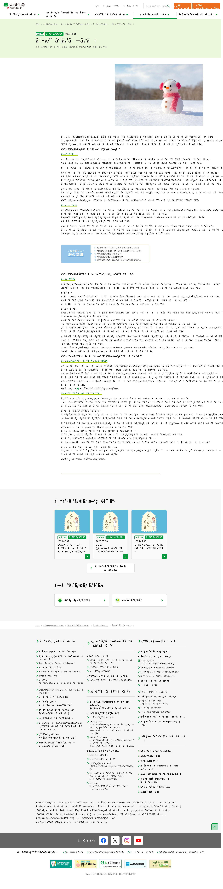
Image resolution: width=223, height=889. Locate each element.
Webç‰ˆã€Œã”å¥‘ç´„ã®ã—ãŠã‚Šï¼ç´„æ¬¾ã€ (55, 757)
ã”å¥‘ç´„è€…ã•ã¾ (24, 14)
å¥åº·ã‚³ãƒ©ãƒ (100, 36)
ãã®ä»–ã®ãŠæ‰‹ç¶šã (54, 709)
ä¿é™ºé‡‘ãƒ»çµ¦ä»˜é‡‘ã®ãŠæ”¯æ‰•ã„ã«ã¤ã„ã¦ (59, 670)
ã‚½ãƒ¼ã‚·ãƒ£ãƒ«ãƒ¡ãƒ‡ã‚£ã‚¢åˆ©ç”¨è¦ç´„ (57, 830)
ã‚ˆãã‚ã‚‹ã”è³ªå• (108, 5)
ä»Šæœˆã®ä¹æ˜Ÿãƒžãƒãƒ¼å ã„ (161, 729)
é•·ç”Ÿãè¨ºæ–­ (147, 699)
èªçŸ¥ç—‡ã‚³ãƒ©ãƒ (149, 720)
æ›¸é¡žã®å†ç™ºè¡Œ (48, 680)
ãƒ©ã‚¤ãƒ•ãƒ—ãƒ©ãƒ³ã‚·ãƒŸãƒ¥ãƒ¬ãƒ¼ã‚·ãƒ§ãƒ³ (156, 674)
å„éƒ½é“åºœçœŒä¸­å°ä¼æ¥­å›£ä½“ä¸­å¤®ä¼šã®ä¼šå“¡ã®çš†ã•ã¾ (109, 718)
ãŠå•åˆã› (132, 5)
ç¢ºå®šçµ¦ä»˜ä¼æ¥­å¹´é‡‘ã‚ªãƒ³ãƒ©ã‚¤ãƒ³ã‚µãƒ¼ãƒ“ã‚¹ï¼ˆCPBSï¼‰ (110, 778)
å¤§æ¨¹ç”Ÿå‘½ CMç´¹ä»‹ (153, 799)
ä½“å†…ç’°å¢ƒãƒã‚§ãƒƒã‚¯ (153, 704)
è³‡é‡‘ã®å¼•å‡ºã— (48, 688)
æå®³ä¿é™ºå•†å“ (99, 683)
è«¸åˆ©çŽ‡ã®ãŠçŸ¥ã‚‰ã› (54, 730)
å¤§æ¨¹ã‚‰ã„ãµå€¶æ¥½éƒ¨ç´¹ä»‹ (158, 735)
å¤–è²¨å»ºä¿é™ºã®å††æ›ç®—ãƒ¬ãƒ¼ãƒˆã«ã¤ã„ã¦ (56, 724)
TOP (38, 36)
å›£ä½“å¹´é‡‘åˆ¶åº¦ (98, 767)
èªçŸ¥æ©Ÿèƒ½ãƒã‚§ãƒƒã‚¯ (154, 724)
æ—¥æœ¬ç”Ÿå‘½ (73, 864)
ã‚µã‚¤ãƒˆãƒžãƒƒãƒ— (46, 814)
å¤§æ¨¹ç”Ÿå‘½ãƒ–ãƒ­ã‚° (78, 36)
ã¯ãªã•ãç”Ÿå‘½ (140, 864)
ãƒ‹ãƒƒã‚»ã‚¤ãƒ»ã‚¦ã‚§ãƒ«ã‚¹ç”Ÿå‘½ (105, 864)
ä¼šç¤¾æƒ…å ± (148, 768)
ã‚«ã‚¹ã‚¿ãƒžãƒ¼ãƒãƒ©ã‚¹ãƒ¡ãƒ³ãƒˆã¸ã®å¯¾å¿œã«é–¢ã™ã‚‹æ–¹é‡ (72, 834)
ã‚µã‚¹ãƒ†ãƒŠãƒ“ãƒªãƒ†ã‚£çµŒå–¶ (159, 786)
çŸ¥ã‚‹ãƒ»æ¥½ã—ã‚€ (155, 14)
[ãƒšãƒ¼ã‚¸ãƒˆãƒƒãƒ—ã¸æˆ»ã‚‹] (214, 839)
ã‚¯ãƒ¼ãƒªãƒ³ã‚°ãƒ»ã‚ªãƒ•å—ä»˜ (98, 830)
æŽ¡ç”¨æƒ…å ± (148, 804)
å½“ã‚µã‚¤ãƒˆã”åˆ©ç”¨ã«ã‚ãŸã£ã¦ (159, 818)
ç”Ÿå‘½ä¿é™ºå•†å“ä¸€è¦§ (102, 679)
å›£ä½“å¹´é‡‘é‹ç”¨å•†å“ (102, 771)
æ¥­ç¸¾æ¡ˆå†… (147, 773)
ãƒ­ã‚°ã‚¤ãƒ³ (181, 6)
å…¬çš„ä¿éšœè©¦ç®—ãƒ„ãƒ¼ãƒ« (155, 680)
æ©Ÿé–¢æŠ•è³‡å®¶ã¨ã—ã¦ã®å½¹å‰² (155, 793)
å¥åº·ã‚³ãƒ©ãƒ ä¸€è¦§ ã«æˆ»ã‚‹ (108, 580)
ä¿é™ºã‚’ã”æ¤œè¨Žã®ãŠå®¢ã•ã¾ (68, 14)
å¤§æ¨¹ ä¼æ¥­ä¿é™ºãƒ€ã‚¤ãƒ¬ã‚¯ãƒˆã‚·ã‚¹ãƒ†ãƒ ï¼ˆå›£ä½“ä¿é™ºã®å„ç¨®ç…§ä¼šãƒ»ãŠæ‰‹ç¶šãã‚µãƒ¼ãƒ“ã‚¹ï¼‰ (110, 754)
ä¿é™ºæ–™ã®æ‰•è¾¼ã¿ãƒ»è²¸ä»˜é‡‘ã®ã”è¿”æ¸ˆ (59, 695)
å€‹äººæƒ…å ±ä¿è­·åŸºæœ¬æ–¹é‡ (77, 814)
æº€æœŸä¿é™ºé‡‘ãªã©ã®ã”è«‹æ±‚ (58, 684)
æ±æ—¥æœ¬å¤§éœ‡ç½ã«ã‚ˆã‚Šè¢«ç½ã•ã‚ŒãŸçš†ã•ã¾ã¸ (130, 826)
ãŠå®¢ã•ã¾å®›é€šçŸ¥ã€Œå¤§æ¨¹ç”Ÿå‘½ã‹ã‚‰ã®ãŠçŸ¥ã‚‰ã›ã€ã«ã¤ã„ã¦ (59, 739)
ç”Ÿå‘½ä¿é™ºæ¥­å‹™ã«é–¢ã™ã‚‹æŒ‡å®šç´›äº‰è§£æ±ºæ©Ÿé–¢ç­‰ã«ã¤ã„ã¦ (78, 822)
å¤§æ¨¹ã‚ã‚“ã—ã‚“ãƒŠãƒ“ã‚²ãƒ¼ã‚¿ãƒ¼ (109, 692)
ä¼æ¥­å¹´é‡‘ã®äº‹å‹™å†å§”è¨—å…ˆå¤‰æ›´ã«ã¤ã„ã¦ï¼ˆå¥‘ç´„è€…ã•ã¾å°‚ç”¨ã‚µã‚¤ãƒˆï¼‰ (109, 788)
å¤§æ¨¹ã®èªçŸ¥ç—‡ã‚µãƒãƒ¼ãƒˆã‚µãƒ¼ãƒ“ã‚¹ (153, 715)
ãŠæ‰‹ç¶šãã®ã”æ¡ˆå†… (56, 664)
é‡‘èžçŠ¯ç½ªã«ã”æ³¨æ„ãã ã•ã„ (147, 822)
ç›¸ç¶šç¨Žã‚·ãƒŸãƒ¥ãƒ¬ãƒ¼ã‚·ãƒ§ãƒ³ (158, 684)
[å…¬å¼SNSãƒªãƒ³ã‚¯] (103, 853)
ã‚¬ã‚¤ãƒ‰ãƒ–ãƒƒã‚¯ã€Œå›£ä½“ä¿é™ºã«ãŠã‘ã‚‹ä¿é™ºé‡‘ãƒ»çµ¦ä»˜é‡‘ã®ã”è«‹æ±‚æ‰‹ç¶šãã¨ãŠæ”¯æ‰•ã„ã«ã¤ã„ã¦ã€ (110, 740)
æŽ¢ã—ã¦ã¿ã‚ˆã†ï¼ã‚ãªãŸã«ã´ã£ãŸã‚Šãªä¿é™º (110, 674)
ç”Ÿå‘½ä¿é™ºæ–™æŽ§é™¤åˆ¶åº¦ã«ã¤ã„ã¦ (56, 748)
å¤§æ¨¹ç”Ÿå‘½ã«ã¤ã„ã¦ (198, 14)
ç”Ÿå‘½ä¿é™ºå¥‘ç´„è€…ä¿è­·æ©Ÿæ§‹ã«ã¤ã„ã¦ (63, 826)
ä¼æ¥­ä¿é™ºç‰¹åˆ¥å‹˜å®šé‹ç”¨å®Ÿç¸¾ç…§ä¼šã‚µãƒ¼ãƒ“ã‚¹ (107, 798)
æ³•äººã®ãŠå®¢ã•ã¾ (111, 14)
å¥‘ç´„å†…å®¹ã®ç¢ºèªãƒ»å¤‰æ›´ (55, 675)
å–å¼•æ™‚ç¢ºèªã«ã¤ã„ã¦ (52, 818)
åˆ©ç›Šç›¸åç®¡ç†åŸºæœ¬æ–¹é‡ (117, 818)
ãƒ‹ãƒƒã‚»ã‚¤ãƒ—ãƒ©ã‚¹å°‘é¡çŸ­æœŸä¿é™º (180, 864)
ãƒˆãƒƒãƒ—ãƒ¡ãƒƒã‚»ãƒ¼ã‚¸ (155, 763)
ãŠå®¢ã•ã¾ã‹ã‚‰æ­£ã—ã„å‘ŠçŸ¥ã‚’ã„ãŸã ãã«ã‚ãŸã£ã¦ (137, 814)
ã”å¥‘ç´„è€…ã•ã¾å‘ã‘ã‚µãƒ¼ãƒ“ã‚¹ (54, 715)
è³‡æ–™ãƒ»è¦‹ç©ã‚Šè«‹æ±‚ (206, 6)
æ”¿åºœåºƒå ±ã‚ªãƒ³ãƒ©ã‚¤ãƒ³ (95, 401)
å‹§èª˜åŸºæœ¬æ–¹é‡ (83, 818)
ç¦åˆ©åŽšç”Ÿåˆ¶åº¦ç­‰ (100, 729)
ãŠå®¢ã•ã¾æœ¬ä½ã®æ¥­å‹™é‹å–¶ (158, 780)
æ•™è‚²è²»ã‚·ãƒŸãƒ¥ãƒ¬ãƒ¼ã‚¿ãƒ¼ (156, 688)
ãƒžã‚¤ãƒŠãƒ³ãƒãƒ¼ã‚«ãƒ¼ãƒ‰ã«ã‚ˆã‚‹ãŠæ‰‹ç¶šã (60, 704)
